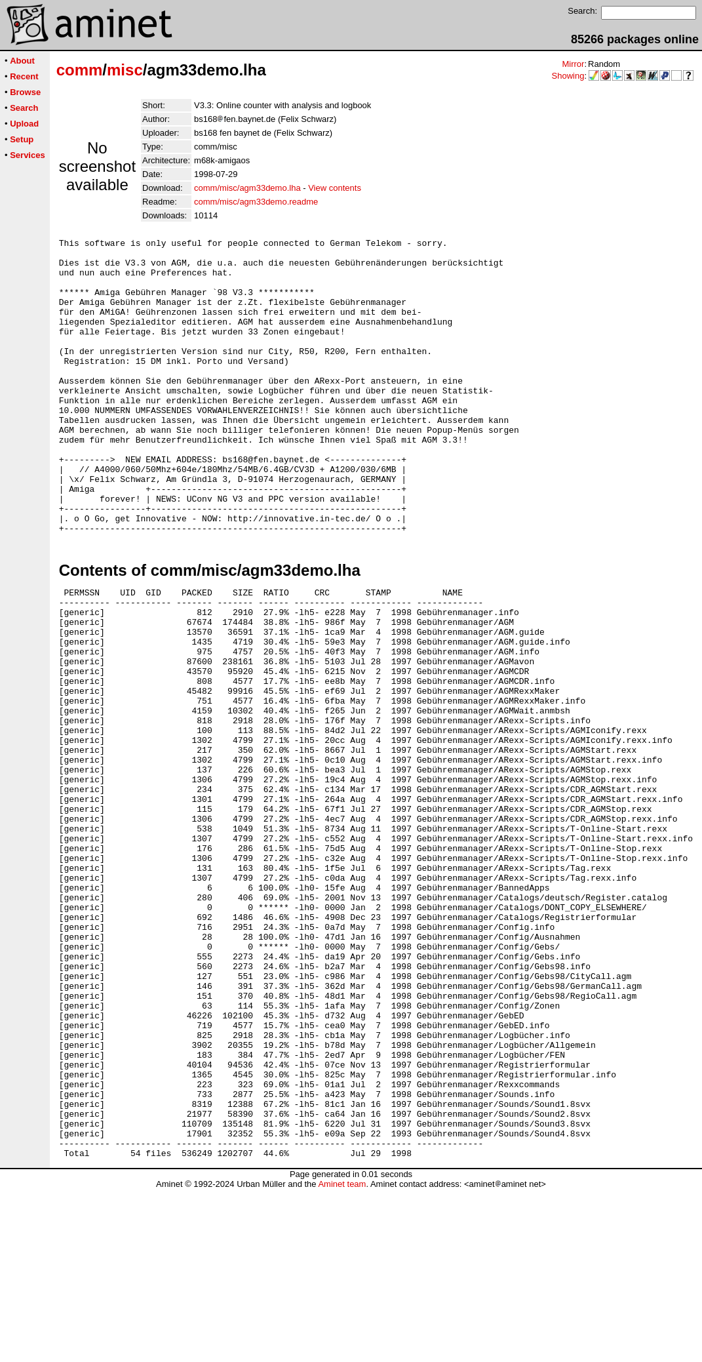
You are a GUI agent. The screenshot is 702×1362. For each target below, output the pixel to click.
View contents (334, 188)
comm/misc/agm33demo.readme (256, 202)
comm (79, 70)
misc (125, 70)
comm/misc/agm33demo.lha (247, 188)
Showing (568, 76)
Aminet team (342, 1357)
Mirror (573, 64)
